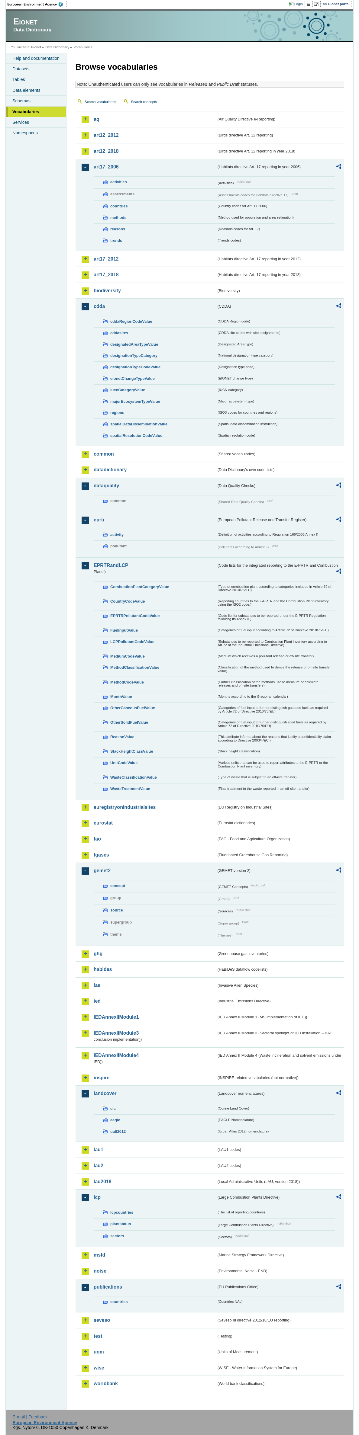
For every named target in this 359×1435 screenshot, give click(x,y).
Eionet (36, 47)
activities (118, 182)
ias (97, 985)
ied (97, 1001)
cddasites (119, 333)
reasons (117, 229)
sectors (117, 1236)
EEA (37, 4)
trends (116, 240)
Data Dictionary (57, 47)
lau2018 (103, 1181)
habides (103, 969)
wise (99, 1367)
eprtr (99, 519)
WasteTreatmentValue (130, 788)
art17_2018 (106, 274)
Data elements (26, 90)
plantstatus (120, 1224)
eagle (115, 1120)
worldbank (106, 1383)
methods (118, 217)
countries (119, 206)
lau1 (98, 1149)
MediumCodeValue (127, 656)
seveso (102, 1320)
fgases (101, 854)
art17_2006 (106, 166)
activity (117, 534)
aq (96, 119)
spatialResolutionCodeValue (136, 435)
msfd (99, 1254)
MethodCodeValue (127, 682)
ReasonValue (122, 737)
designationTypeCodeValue (135, 367)
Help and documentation (36, 58)
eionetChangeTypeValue (132, 378)
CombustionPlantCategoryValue (139, 587)
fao (97, 838)
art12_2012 (106, 135)
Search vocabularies (100, 102)
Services (20, 122)
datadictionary (110, 469)
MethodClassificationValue (134, 667)
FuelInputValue (124, 630)
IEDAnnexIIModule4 (116, 1055)
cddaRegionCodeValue (131, 321)
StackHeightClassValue (131, 751)
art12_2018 (106, 151)
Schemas (21, 100)
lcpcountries (121, 1212)
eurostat (103, 822)
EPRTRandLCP (111, 565)
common (104, 453)
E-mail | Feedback (29, 1416)
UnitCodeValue (123, 763)
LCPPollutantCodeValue (132, 641)
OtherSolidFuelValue (129, 722)
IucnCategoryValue (127, 390)
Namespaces (25, 132)
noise (100, 1270)
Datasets (21, 68)
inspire (101, 1077)
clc (113, 1108)
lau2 (98, 1165)
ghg (98, 953)
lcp (97, 1197)
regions (117, 412)
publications (108, 1286)
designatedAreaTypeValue (134, 344)
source (116, 910)
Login (298, 4)
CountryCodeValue (127, 601)
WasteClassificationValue (133, 777)
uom (99, 1351)
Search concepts (144, 102)
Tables (18, 79)
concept (117, 885)
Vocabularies (25, 111)
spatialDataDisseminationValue (138, 424)
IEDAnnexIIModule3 (116, 1033)
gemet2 (102, 870)
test (98, 1336)
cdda (99, 306)
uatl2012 (118, 1131)
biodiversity (107, 290)
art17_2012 (106, 258)
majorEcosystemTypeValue (135, 401)
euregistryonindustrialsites (125, 807)
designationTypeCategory (133, 355)
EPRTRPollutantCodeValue (135, 615)
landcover (105, 1093)
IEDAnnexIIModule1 (116, 1017)
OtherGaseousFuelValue (132, 708)
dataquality (106, 485)
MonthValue (121, 696)
